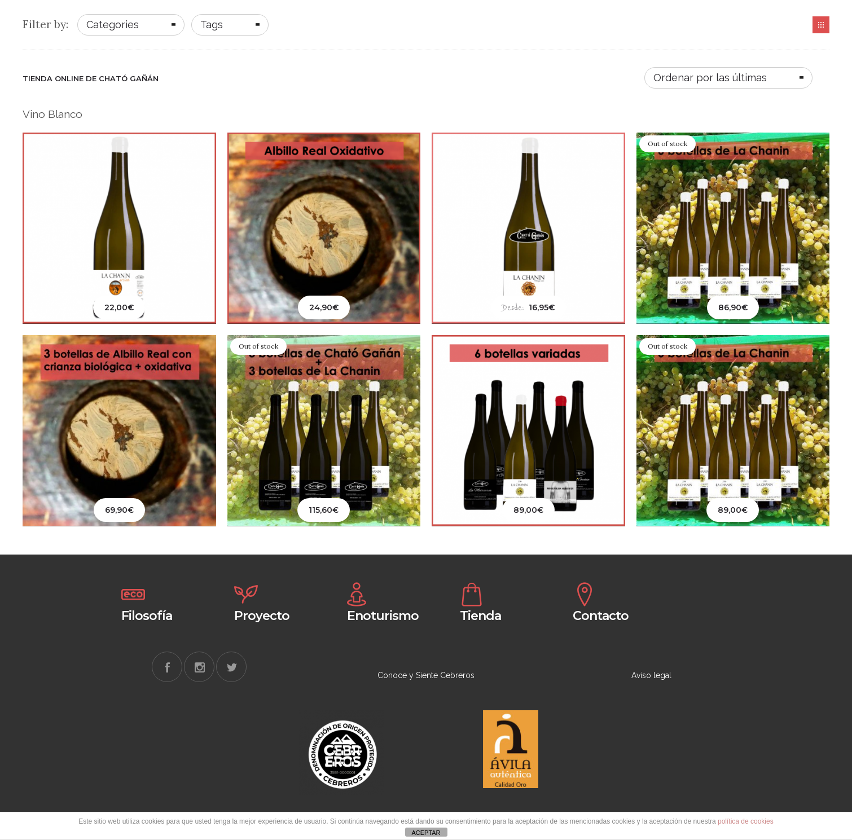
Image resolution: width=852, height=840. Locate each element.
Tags (211, 24)
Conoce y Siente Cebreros (426, 675)
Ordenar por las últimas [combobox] (710, 77)
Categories (112, 24)
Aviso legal (651, 675)
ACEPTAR (425, 832)
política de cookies (746, 821)
